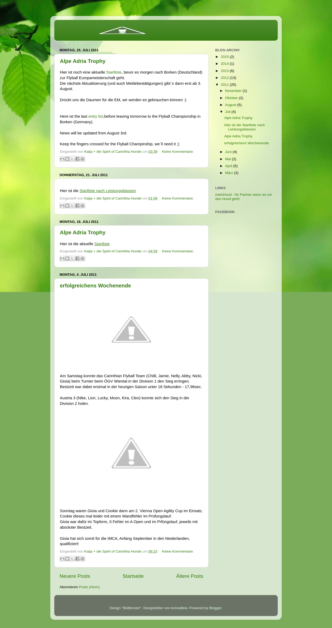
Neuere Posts (75, 576)
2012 (225, 78)
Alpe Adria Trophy (83, 61)
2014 (225, 64)
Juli (228, 112)
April (229, 166)
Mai (228, 159)
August (231, 105)
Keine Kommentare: (178, 152)
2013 (225, 71)
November (234, 91)
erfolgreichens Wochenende (95, 285)
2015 (225, 57)
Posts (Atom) (89, 587)
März (229, 173)
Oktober (232, 98)
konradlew (179, 608)
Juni (229, 152)
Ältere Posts (189, 576)
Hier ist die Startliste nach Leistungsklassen (244, 127)
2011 (225, 85)
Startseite (133, 576)
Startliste (114, 72)
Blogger (215, 608)
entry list (95, 116)
